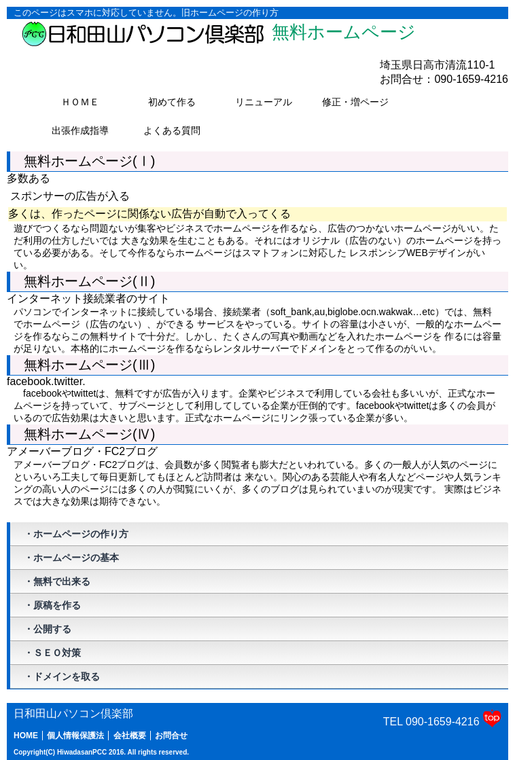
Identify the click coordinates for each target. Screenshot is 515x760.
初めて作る (181, 103)
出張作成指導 (87, 132)
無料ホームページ (218, 33)
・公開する (47, 628)
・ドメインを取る (62, 676)
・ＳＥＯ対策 (52, 652)
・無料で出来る (57, 581)
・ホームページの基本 (71, 557)
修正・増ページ (360, 103)
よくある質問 (179, 132)
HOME (26, 735)
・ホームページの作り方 (76, 533)
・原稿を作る (52, 605)
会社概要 (129, 735)
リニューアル (270, 103)
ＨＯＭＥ (80, 101)
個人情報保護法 (75, 735)
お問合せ (171, 735)
